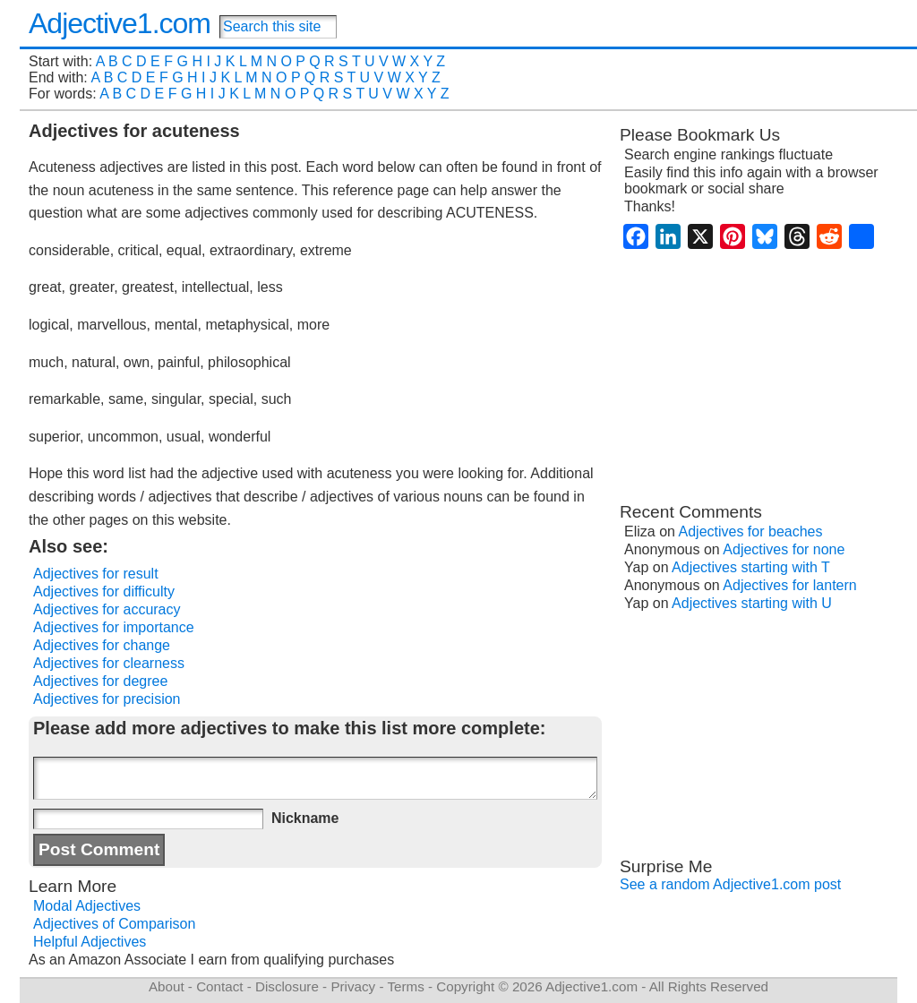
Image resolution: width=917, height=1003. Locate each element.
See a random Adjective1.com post (730, 884)
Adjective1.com (119, 23)
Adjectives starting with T (751, 567)
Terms (405, 986)
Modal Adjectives (87, 905)
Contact (219, 986)
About (166, 986)
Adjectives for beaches (751, 531)
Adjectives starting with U (752, 603)
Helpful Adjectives (89, 941)
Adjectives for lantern (789, 585)
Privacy (352, 986)
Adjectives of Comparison (114, 923)
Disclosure (287, 986)
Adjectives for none (783, 549)
